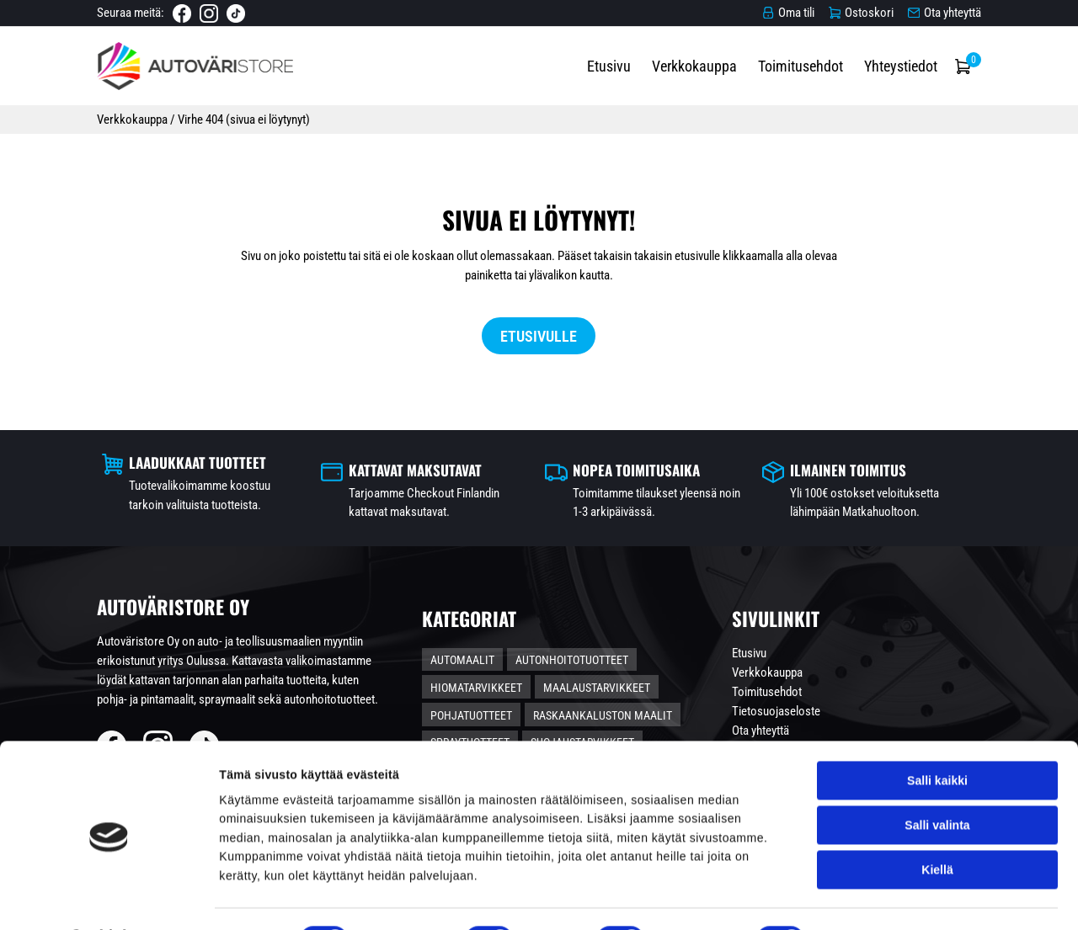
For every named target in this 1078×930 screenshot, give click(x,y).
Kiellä (937, 826)
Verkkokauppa (754, 76)
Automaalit (500, 676)
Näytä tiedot (869, 898)
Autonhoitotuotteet (609, 676)
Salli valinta (937, 782)
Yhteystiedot (960, 76)
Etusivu (669, 76)
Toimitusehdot (860, 76)
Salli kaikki (937, 737)
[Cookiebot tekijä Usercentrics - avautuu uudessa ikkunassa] (109, 898)
